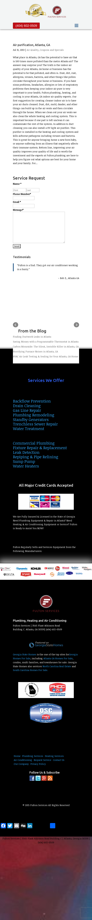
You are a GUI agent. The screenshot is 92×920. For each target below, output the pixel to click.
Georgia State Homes (24, 654)
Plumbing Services (32, 756)
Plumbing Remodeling (33, 415)
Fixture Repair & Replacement (40, 447)
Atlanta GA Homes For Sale (58, 658)
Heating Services (54, 756)
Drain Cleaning (27, 405)
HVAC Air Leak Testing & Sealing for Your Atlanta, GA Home (45, 356)
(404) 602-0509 (26, 25)
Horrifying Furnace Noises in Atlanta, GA (35, 351)
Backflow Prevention (32, 401)
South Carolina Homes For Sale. (30, 670)
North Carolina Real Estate (57, 666)
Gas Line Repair (27, 410)
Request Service (42, 760)
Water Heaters (26, 466)
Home (17, 756)
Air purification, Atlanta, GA (31, 45)
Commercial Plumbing (34, 443)
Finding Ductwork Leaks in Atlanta (32, 336)
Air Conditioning (23, 760)
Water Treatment (28, 428)
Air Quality (33, 49)
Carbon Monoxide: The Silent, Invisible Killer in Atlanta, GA (46, 346)
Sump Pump (24, 461)
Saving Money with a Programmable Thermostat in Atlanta (45, 341)
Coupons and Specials (52, 49)
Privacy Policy (38, 763)
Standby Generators (31, 419)
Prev (15, 324)
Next (76, 324)
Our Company (21, 763)
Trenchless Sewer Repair (35, 424)
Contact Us (58, 760)
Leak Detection (26, 452)
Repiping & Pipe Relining (35, 456)
